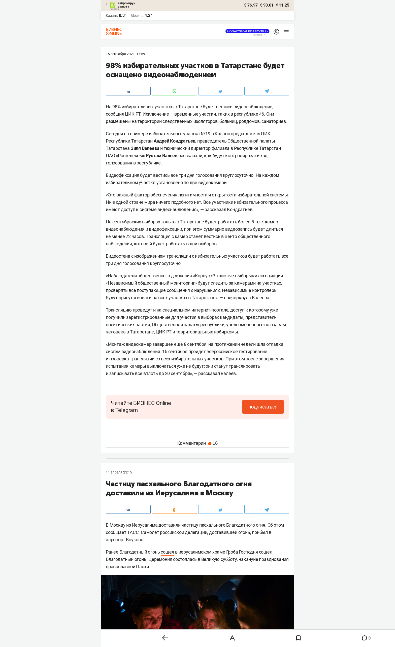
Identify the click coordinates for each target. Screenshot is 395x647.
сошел (167, 552)
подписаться (263, 407)
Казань (112, 16)
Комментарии (197, 443)
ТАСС (133, 532)
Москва (137, 16)
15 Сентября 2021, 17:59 (125, 54)
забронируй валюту (126, 5)
